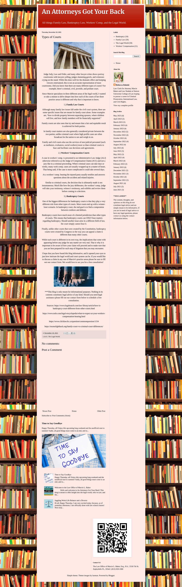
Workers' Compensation (125, 46)
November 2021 (120, 174)
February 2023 (119, 125)
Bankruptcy (120, 37)
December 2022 (119, 132)
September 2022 (120, 141)
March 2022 (118, 161)
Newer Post (47, 411)
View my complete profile (123, 105)
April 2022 (118, 157)
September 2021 (120, 180)
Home (74, 411)
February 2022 (119, 164)
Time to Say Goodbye (52, 423)
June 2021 (117, 190)
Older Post (101, 411)
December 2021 (119, 170)
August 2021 (118, 183)
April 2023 (118, 119)
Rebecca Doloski (122, 85)
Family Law (120, 40)
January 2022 (119, 167)
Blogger (111, 575)
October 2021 (119, 177)
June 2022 (117, 151)
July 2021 (117, 187)
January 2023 (119, 129)
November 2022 (120, 135)
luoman (95, 575)
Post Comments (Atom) (61, 416)
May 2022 (117, 154)
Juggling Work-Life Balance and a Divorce (71, 500)
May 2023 (117, 116)
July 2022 (117, 148)
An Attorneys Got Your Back (83, 11)
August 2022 (118, 145)
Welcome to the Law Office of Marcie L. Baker (73, 488)
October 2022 (119, 138)
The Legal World (54, 336)
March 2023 (118, 122)
